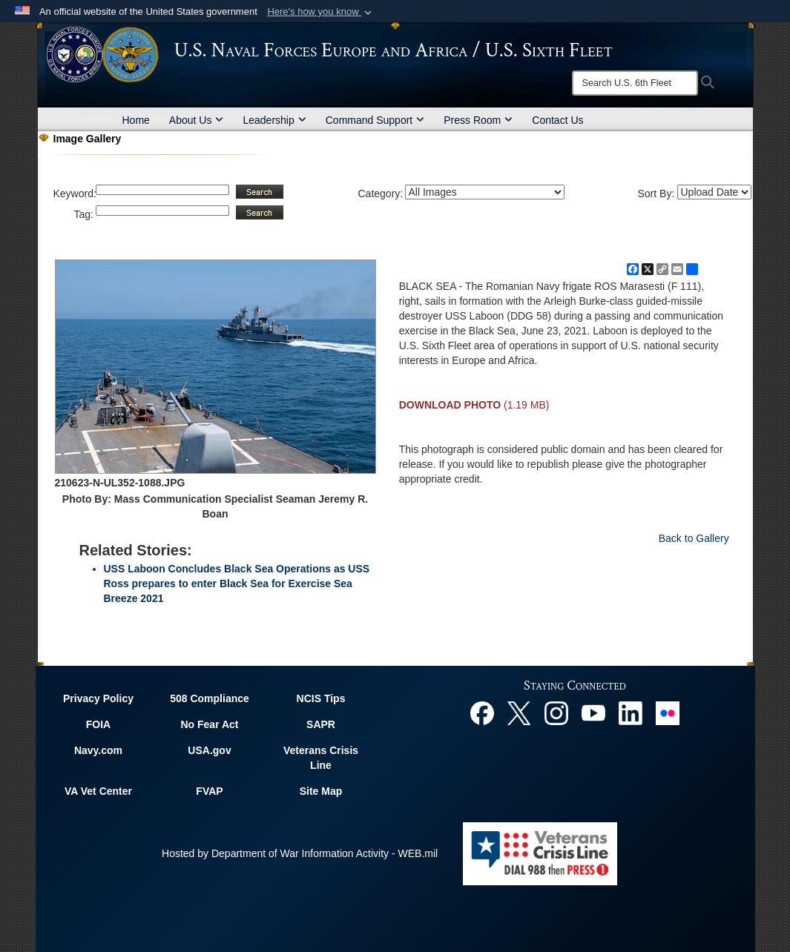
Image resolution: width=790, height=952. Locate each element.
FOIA (98, 724)
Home (136, 120)
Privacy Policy (98, 698)
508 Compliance (209, 698)
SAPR (320, 724)
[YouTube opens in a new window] (593, 712)
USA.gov (209, 750)
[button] (321, 11)
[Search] (635, 83)
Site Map (321, 791)
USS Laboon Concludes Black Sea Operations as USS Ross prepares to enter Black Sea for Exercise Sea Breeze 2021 (237, 583)
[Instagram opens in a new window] (556, 712)
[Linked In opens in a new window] (630, 712)
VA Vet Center (98, 791)
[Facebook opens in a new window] (482, 712)
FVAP (209, 791)
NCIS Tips (321, 698)
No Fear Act (209, 724)
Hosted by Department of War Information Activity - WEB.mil (300, 853)
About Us (196, 120)
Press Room (478, 120)
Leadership (274, 120)
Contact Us (557, 120)
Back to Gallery (694, 538)
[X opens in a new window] (519, 712)
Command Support (375, 120)
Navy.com (98, 750)
